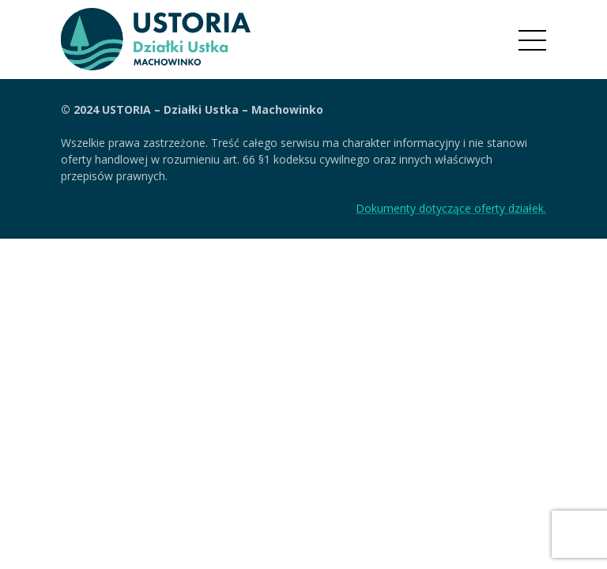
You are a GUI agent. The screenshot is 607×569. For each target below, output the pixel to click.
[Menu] (532, 40)
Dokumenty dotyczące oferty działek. (451, 208)
